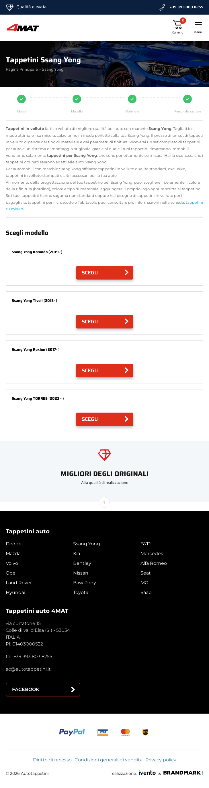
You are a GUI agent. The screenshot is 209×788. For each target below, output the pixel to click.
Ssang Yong (86, 544)
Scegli (90, 273)
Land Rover (19, 582)
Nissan (80, 573)
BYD (145, 544)
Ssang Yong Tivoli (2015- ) (34, 301)
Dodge (14, 544)
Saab (146, 592)
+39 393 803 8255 (186, 7)
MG (144, 582)
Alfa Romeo (153, 563)
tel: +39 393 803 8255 (29, 656)
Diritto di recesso (52, 760)
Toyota (80, 592)
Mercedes (151, 553)
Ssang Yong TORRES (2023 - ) (38, 398)
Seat (145, 573)
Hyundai (15, 592)
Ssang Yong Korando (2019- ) (37, 252)
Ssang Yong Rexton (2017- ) (36, 350)
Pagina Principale (22, 69)
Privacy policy (160, 760)
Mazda (13, 553)
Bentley (82, 563)
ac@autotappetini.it (28, 669)
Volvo (12, 563)
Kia (76, 553)
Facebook (25, 689)
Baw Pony (84, 582)
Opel (11, 573)
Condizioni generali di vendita (108, 760)
